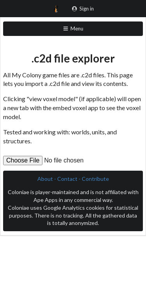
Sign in (83, 8)
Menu (73, 28)
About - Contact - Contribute (73, 178)
